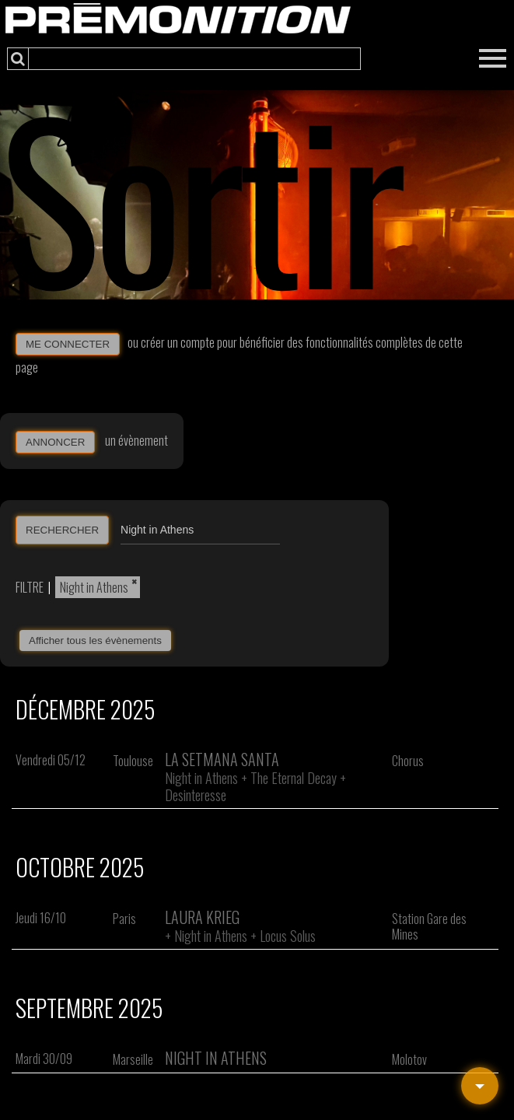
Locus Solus (288, 936)
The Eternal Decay (293, 778)
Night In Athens (216, 1057)
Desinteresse (195, 795)
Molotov (409, 1059)
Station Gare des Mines (429, 926)
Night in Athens (94, 587)
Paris (124, 918)
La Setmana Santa (222, 759)
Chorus (408, 760)
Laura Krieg (202, 917)
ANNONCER (55, 442)
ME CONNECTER (68, 344)
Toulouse (133, 760)
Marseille (133, 1059)
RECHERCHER (62, 530)
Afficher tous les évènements (95, 640)
